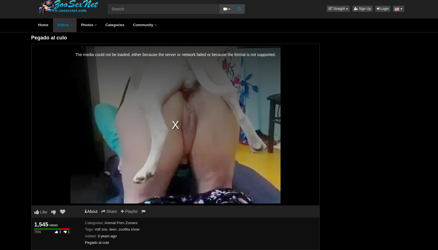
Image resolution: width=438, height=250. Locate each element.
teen (112, 229)
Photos (89, 25)
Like (41, 212)
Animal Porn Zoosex (121, 223)
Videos (64, 25)
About (91, 211)
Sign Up (362, 9)
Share (109, 211)
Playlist (129, 211)
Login (383, 9)
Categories (114, 25)
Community (145, 25)
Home (43, 25)
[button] (338, 9)
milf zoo (101, 229)
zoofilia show (129, 229)
